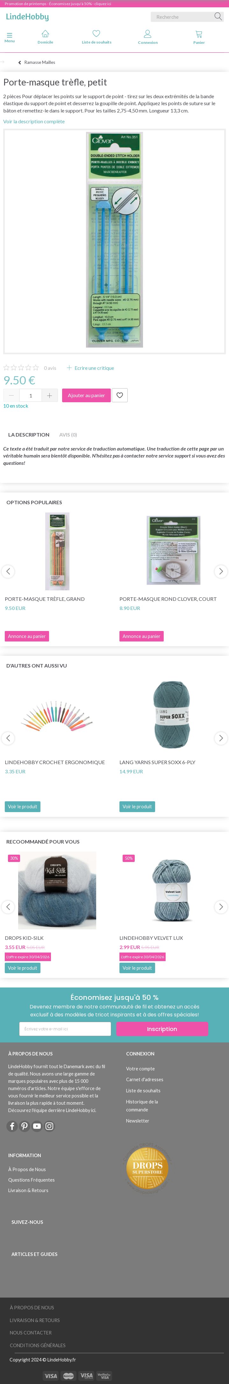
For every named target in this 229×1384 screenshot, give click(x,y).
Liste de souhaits (96, 37)
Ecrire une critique (94, 368)
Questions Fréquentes (31, 1180)
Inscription (162, 1029)
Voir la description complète (34, 121)
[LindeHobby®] (27, 16)
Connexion (148, 37)
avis (50, 368)
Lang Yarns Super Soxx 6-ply (157, 762)
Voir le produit (22, 806)
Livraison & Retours (28, 1190)
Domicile (45, 37)
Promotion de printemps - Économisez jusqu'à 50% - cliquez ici (58, 3)
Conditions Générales (38, 1345)
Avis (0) (68, 434)
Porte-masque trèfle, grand (45, 599)
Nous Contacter (31, 1332)
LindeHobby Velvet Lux (151, 938)
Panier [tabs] (199, 37)
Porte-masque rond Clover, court (168, 599)
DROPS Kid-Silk (24, 938)
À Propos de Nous (27, 1169)
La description (28, 434)
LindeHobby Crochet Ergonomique (55, 762)
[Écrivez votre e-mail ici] (65, 1029)
